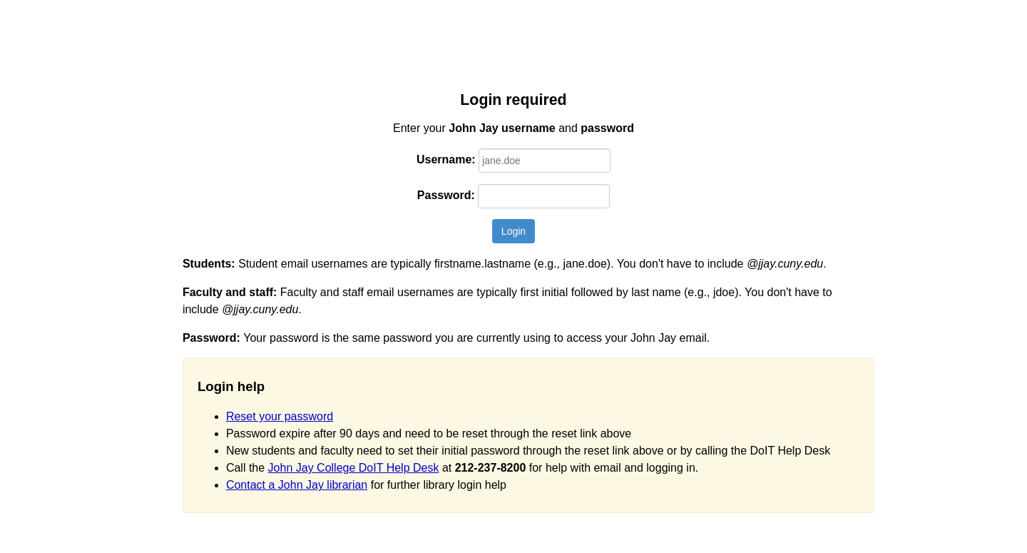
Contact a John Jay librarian (296, 485)
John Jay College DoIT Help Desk (353, 468)
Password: (446, 195)
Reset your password (279, 416)
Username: (446, 159)
